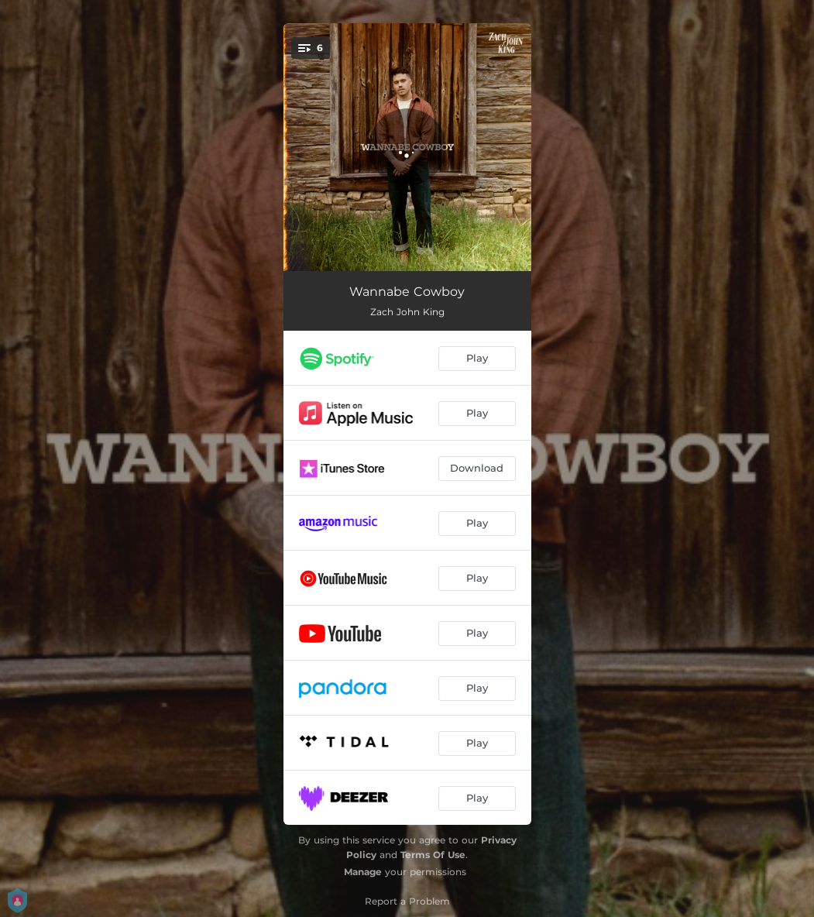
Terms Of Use (432, 854)
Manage (363, 872)
